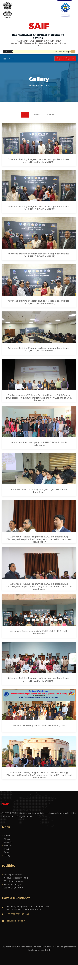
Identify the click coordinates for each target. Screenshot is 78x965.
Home (33, 86)
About (6, 839)
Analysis (6, 842)
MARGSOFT (46, 950)
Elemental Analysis (11, 884)
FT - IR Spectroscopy (12, 881)
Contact (6, 852)
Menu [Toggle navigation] (9, 58)
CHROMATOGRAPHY (12, 888)
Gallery (6, 855)
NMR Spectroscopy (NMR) (15, 878)
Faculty (6, 845)
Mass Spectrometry (12, 874)
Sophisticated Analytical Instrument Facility (38, 36)
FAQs (5, 849)
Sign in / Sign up (65, 58)
